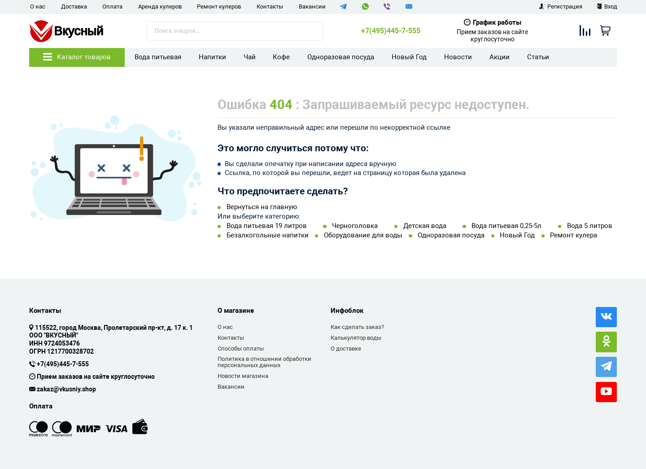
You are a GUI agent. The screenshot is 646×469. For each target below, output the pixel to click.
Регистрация (560, 6)
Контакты (270, 6)
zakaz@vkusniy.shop (66, 389)
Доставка (74, 6)
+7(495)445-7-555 (390, 31)
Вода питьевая (158, 57)
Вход (606, 6)
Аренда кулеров (160, 6)
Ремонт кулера (573, 235)
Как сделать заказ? (357, 327)
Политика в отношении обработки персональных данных (264, 362)
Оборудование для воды (363, 235)
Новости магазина (243, 376)
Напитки (212, 57)
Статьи (538, 57)
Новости (458, 57)
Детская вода (424, 226)
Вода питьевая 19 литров (267, 226)
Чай (250, 57)
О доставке (346, 348)
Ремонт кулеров (219, 6)
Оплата (112, 6)
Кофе (281, 57)
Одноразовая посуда (340, 57)
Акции (499, 57)
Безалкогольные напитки (268, 235)
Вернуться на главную (262, 207)
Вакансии (312, 6)
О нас (37, 6)
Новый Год (409, 57)
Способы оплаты (241, 348)
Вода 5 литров (589, 226)
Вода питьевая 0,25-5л (506, 226)
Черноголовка (355, 226)
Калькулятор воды (356, 338)
